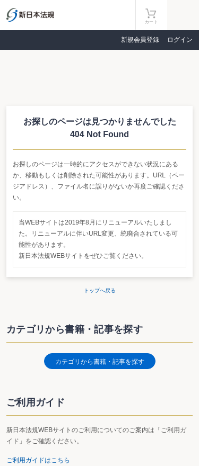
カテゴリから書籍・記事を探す (99, 361)
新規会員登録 (140, 39)
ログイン (180, 39)
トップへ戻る (100, 290)
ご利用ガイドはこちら (38, 460)
